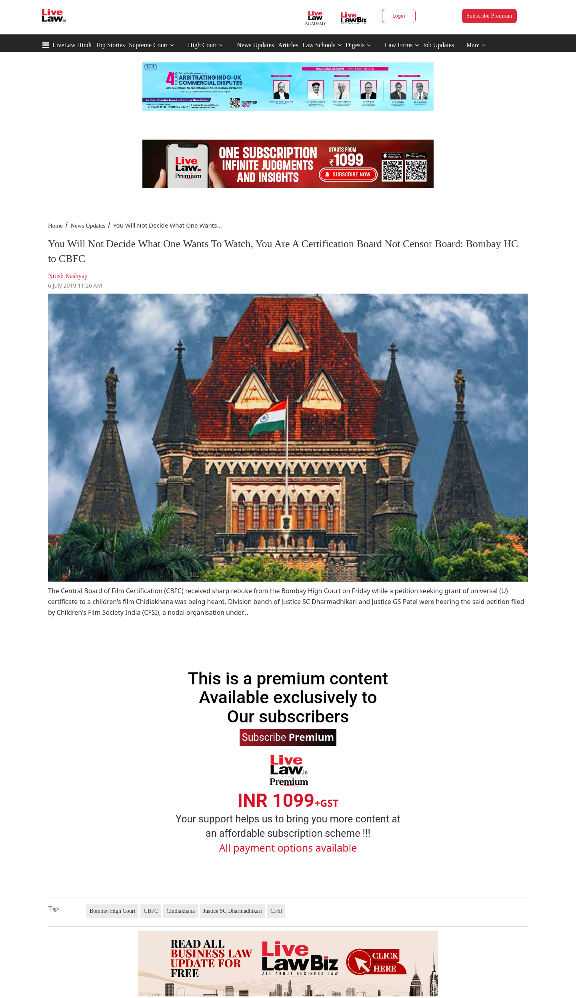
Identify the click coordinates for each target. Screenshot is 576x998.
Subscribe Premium (489, 16)
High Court (202, 45)
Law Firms (402, 45)
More (476, 45)
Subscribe (288, 737)
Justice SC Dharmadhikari (232, 911)
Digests (355, 45)
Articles (288, 45)
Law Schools (322, 45)
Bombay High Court (112, 911)
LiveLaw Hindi (72, 45)
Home (55, 225)
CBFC (151, 911)
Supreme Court (148, 45)
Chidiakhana (180, 911)
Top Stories (110, 45)
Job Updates (438, 45)
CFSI (276, 911)
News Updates (255, 45)
